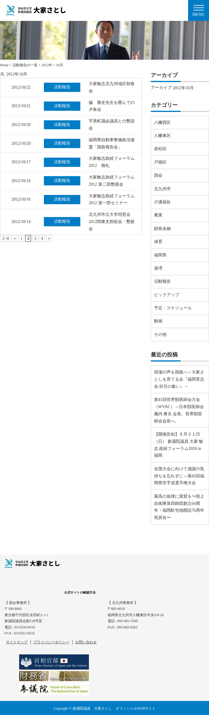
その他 (160, 334)
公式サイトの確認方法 (80, 592)
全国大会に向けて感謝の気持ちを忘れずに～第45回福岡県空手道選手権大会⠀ (179, 476)
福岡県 (160, 255)
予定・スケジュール (173, 308)
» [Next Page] (49, 238)
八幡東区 (162, 135)
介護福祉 (162, 202)
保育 (158, 241)
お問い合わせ (86, 642)
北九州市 (162, 189)
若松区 (160, 149)
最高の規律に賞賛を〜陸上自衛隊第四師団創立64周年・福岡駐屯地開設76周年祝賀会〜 (179, 507)
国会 (158, 175)
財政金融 (162, 228)
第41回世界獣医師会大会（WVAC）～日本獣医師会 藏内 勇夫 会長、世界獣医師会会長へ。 (179, 410)
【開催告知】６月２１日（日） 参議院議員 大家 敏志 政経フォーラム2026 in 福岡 (178, 445)
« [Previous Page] (14, 238)
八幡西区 (162, 122)
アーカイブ (161, 87)
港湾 (158, 268)
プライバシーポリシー (51, 642)
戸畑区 (160, 162)
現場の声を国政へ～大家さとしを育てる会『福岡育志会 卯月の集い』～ (179, 379)
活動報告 (162, 281)
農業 (158, 215)
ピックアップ (166, 295)
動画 (158, 321)
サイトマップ (16, 642)
